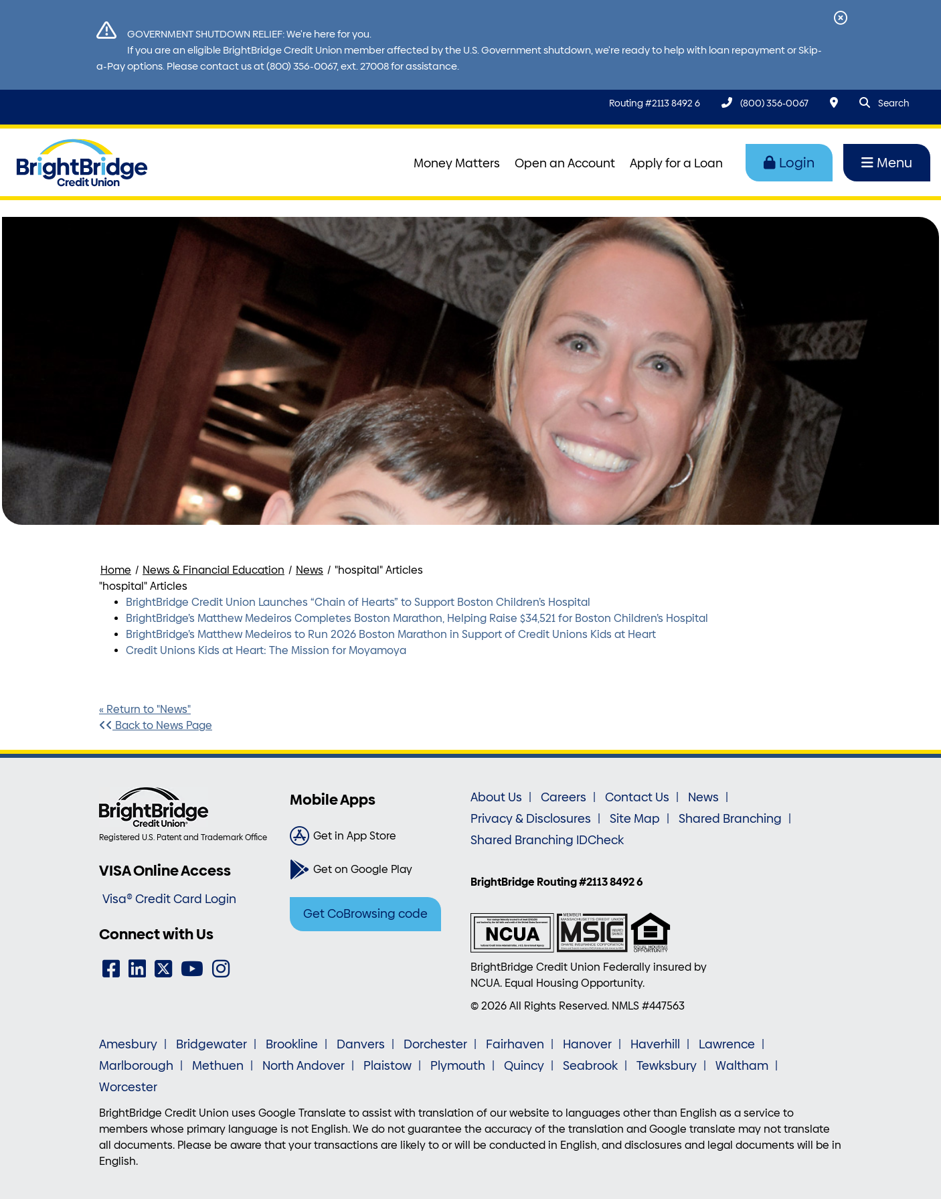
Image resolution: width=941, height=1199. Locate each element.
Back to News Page (155, 725)
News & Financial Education (213, 570)
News (309, 570)
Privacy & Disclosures (530, 819)
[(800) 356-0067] (764, 102)
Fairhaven (515, 1044)
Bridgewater (211, 1044)
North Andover (303, 1066)
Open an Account (565, 163)
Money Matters (457, 163)
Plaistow (387, 1066)
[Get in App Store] (375, 836)
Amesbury (128, 1044)
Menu (886, 163)
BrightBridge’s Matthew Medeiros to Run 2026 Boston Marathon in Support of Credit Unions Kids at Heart (391, 634)
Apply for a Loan (676, 163)
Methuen (218, 1066)
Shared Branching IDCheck (547, 840)
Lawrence (727, 1044)
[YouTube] (192, 969)
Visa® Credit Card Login (169, 899)
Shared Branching (730, 819)
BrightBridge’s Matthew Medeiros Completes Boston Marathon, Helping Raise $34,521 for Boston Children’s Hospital (417, 618)
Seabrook (590, 1066)
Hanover (587, 1044)
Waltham (741, 1066)
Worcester (128, 1087)
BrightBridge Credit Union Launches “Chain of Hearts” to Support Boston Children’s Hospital (358, 602)
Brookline (292, 1044)
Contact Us (637, 797)
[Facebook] (111, 969)
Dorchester (435, 1044)
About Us (496, 797)
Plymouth (457, 1066)
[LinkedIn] (137, 969)
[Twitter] (163, 969)
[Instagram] (221, 969)
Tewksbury (666, 1066)
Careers (563, 797)
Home (115, 570)
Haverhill (655, 1044)
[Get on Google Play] (375, 869)
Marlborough (136, 1066)
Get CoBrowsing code (365, 913)
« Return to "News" (145, 709)
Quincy (524, 1066)
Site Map (635, 819)
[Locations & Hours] (834, 102)
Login (789, 163)
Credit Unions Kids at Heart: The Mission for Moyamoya (266, 650)
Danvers (361, 1044)
